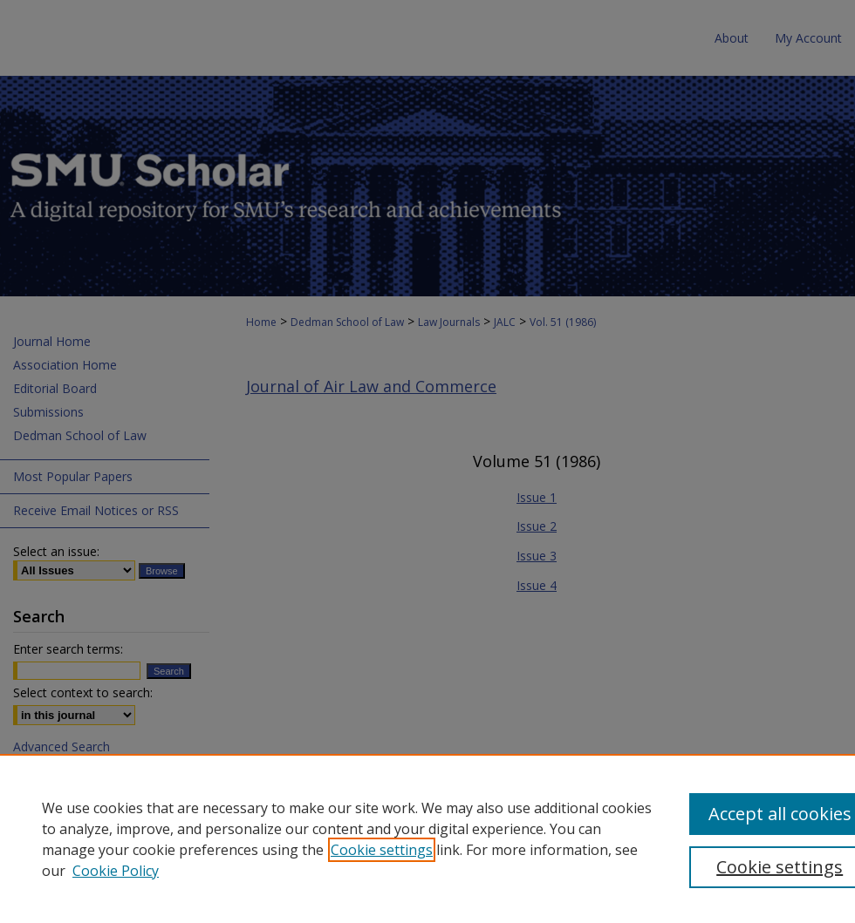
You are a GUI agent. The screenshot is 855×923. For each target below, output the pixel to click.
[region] (427, 838)
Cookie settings (382, 849)
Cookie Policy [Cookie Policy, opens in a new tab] (115, 870)
